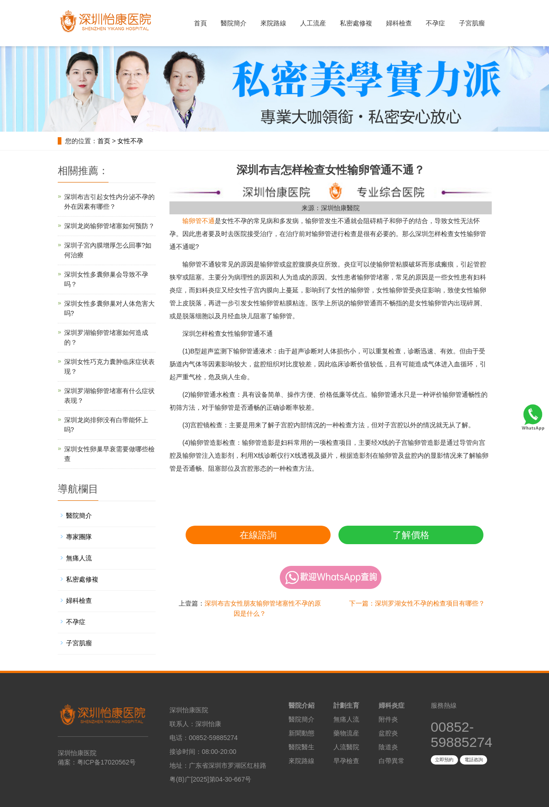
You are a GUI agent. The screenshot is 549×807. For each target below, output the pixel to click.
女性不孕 (130, 141)
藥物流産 (346, 733)
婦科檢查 (399, 23)
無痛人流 (79, 558)
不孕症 (435, 23)
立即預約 (444, 759)
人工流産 (313, 23)
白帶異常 (391, 761)
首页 (103, 141)
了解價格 (410, 535)
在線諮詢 (258, 535)
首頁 (200, 23)
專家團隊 (79, 536)
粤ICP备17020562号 (106, 762)
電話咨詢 (474, 759)
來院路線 (273, 23)
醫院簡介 (234, 23)
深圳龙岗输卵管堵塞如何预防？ (109, 226)
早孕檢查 (346, 761)
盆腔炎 (388, 733)
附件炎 (388, 719)
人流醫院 (346, 747)
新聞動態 (301, 733)
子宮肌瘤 (472, 23)
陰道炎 (388, 747)
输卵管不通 (198, 221)
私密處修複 (356, 23)
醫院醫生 (301, 747)
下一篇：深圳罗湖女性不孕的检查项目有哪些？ (417, 603)
